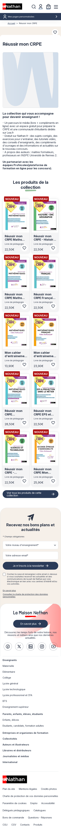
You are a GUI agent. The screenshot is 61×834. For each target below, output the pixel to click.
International (10, 762)
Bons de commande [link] (13, 817)
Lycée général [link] (10, 683)
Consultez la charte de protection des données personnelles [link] (25, 595)
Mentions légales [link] (28, 789)
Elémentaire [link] (9, 671)
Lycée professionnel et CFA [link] (17, 695)
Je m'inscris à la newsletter (28, 565)
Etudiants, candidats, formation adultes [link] (23, 725)
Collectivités (10, 738)
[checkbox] (4, 574)
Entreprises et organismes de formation (25, 732)
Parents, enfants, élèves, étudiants (23, 714)
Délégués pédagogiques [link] (16, 810)
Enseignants (10, 660)
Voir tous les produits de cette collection (24, 494)
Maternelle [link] (8, 666)
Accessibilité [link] (48, 803)
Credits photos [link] (49, 789)
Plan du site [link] (9, 789)
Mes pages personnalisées (33, 16)
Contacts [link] (25, 824)
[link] (8, 646)
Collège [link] (7, 677)
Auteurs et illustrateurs (16, 744)
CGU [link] (5, 824)
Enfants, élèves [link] (11, 719)
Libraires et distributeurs (17, 750)
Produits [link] (38, 824)
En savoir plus (9, 590)
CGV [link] (13, 824)
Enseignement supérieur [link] (16, 706)
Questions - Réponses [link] (40, 817)
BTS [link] (5, 701)
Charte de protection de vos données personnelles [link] (30, 796)
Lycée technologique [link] (14, 689)
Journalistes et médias (16, 756)
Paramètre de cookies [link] (15, 803)
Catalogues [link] (40, 810)
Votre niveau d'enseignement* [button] (22, 545)
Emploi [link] (33, 803)
